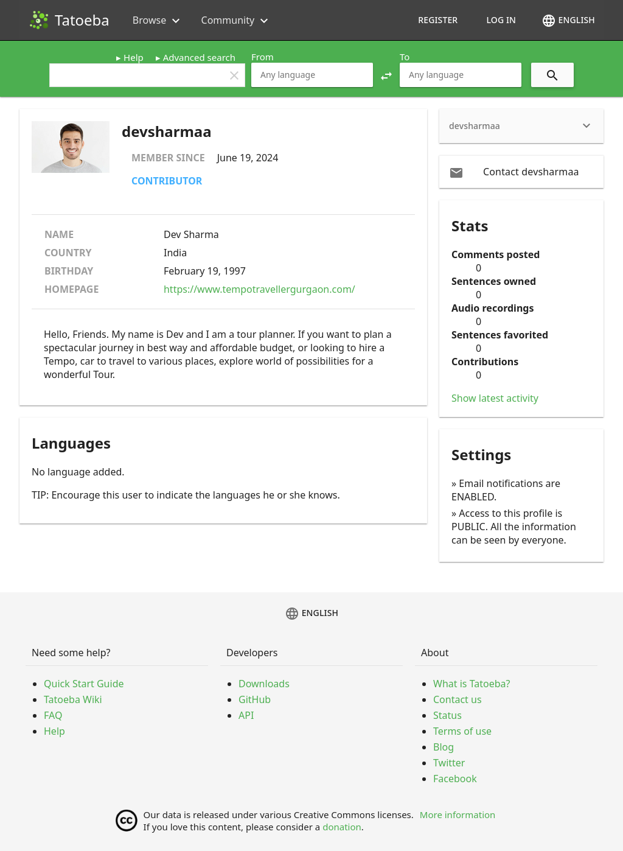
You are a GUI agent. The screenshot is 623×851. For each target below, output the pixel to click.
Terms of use (462, 731)
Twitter (449, 762)
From (262, 57)
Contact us (457, 699)
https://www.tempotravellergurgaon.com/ (259, 289)
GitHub (254, 699)
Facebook (455, 778)
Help (134, 57)
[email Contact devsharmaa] (521, 171)
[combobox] (312, 75)
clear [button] (234, 75)
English (568, 20)
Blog (443, 747)
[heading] (521, 126)
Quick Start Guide (84, 683)
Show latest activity (494, 398)
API (246, 715)
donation (341, 827)
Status (447, 715)
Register (438, 20)
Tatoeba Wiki (73, 699)
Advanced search (199, 57)
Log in (501, 20)
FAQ (53, 715)
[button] (386, 75)
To (404, 57)
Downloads (264, 683)
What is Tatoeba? (471, 683)
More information (458, 814)
